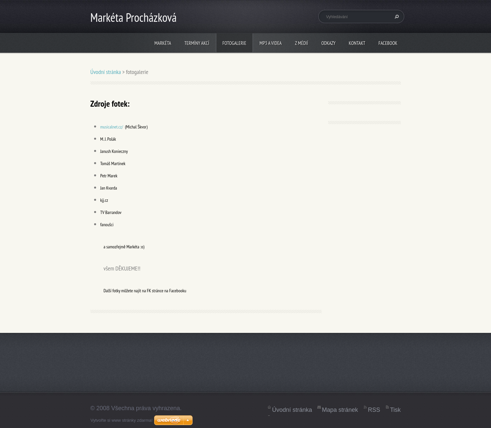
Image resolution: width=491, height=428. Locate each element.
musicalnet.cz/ (111, 127)
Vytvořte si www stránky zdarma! (121, 420)
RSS (374, 410)
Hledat (396, 16)
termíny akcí (196, 43)
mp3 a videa (271, 43)
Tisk (395, 410)
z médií (301, 43)
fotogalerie (234, 43)
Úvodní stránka (105, 72)
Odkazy (328, 43)
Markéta (163, 43)
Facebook (387, 43)
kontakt (357, 43)
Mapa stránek (340, 410)
